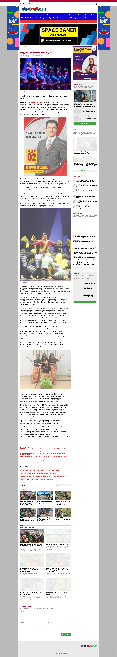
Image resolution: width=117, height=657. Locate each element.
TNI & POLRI (28, 18)
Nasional (28, 14)
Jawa (57, 470)
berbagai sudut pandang (39, 470)
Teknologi (48, 18)
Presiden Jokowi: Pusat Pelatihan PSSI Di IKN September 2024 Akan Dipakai (91, 164)
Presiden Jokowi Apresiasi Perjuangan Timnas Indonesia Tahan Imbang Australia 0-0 (84, 152)
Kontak (25, 3)
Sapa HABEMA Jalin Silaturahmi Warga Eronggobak (32, 451)
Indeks (36, 21)
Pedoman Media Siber (62, 21)
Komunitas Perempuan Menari (27, 473)
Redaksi (84, 21)
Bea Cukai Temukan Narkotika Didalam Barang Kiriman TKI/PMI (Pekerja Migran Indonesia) (84, 258)
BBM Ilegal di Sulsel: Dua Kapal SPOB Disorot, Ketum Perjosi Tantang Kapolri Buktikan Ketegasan (89, 110)
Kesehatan (35, 18)
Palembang (53, 473)
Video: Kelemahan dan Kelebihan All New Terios (85, 197)
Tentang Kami (91, 21)
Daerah (49, 14)
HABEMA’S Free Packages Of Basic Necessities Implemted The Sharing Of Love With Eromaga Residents (44, 449)
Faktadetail (25, 55)
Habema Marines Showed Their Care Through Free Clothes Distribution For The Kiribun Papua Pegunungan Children (42, 454)
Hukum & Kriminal (85, 14)
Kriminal (77, 14)
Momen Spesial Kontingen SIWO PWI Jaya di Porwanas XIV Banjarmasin (78, 164)
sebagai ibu (50, 479)
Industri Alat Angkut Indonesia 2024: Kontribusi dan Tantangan (89, 289)
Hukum (71, 14)
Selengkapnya (85, 123)
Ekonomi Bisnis (56, 14)
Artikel (85, 18)
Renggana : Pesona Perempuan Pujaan (36, 55)
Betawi (48, 470)
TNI (92, 14)
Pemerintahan (63, 18)
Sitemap (31, 3)
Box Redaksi (37, 651)
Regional (43, 14)
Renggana (42, 479)
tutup (18, 6)
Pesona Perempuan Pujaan (26, 479)
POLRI (22, 18)
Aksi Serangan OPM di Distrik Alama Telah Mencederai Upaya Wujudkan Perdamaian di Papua (85, 242)
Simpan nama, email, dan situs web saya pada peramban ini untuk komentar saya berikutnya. (43, 630)
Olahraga (42, 18)
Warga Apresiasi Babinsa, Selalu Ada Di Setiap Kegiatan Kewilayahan (36, 460)
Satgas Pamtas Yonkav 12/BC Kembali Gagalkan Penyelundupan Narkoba (84, 237)
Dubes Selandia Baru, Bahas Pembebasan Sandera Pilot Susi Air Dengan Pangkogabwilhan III (85, 253)
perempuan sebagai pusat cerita (43, 476)
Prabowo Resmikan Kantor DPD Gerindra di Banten (86, 191)
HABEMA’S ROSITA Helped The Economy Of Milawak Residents (34, 462)
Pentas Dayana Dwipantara (27, 476)
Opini (80, 18)
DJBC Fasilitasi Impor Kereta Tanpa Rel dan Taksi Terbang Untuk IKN (89, 282)
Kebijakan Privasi (45, 21)
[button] (93, 4)
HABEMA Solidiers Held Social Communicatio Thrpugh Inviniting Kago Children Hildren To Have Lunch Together (43, 457)
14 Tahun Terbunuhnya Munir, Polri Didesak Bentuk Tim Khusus (86, 186)
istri (53, 470)
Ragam (75, 18)
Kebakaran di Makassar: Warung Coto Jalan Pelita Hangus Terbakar (89, 117)
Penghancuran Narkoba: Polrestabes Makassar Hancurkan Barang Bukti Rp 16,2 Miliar (84, 105)
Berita (22, 14)
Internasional (35, 14)
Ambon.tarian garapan (25, 470)
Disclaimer (23, 21)
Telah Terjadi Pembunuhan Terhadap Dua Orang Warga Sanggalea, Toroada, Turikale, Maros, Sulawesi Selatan (84, 263)
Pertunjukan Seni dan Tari (59, 476)
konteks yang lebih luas (42, 473)
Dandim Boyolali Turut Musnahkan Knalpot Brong (89, 296)
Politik (70, 18)
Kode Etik (53, 21)
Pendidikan (64, 14)
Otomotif (55, 18)
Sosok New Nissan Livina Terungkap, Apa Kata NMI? (86, 207)
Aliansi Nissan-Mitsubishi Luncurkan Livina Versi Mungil (86, 202)
